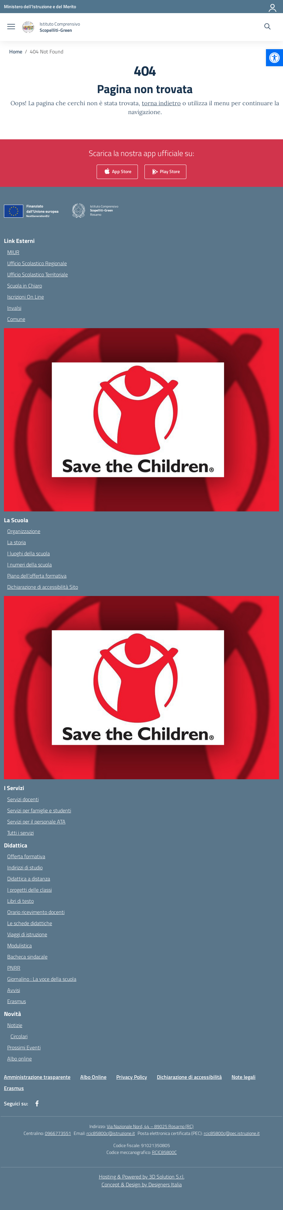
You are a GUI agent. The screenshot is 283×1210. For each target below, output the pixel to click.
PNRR (13, 968)
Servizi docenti (23, 799)
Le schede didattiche (29, 923)
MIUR (13, 252)
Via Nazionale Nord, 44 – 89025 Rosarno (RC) (150, 1126)
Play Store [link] (165, 172)
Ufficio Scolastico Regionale (37, 263)
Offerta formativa (26, 856)
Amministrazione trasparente (37, 1077)
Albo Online (93, 1077)
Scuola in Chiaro (24, 285)
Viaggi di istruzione (27, 934)
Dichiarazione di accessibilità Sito (42, 587)
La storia (16, 542)
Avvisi (13, 990)
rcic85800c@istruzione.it (110, 1133)
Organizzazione (23, 531)
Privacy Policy (131, 1077)
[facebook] (37, 1103)
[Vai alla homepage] (60, 27)
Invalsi (14, 308)
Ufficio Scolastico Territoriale (37, 274)
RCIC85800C (164, 1152)
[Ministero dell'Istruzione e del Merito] (40, 6)
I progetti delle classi (29, 890)
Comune (16, 319)
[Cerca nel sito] (267, 27)
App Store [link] (117, 172)
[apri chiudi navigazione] (11, 27)
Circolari (19, 1036)
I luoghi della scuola (28, 553)
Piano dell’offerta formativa (36, 576)
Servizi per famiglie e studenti (39, 810)
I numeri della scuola (29, 564)
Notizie (14, 1025)
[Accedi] (273, 6)
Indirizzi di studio (25, 867)
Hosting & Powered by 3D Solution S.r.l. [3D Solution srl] (141, 1176)
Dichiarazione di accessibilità (189, 1077)
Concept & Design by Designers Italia (142, 1184)
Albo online (19, 1058)
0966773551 (58, 1133)
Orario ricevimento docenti (36, 912)
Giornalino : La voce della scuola (41, 979)
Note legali (243, 1077)
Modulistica (19, 945)
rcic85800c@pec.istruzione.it (232, 1133)
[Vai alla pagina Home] (15, 51)
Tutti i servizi (20, 833)
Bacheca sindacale (27, 957)
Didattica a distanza (28, 879)
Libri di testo (20, 901)
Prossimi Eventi (24, 1047)
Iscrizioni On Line (25, 297)
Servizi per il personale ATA (36, 821)
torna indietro (161, 103)
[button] (274, 57)
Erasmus (16, 1001)
